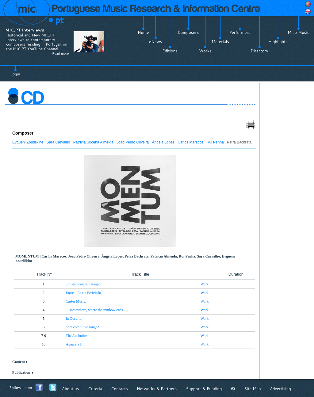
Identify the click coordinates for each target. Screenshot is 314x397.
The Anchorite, (77, 336)
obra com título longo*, (83, 327)
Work (205, 284)
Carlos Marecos (190, 142)
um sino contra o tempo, (83, 284)
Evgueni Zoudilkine (27, 142)
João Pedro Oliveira (133, 142)
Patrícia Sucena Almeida (93, 142)
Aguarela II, (74, 344)
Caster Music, (76, 301)
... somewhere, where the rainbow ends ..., (97, 310)
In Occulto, (74, 318)
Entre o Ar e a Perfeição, (84, 293)
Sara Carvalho (58, 142)
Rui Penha (215, 142)
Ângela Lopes (163, 142)
